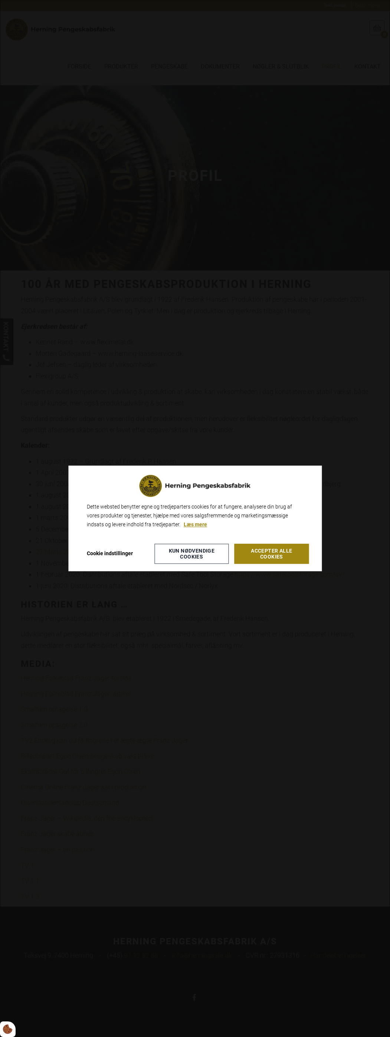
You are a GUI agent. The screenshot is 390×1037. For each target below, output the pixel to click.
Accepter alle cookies (271, 554)
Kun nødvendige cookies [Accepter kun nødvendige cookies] (192, 554)
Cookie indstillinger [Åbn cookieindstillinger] (110, 554)
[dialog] (195, 518)
